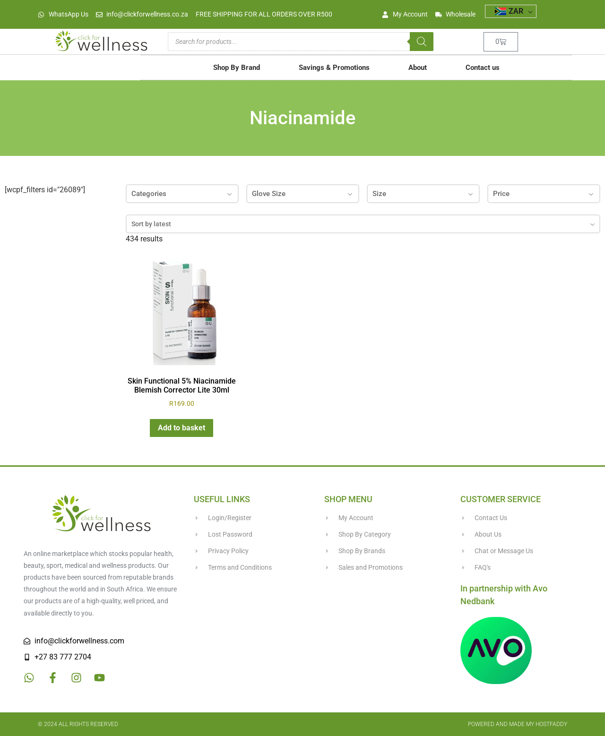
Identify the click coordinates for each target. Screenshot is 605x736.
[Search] (421, 41)
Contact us (483, 67)
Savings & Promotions (334, 67)
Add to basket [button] (181, 427)
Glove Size (303, 193)
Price (544, 193)
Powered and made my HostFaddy (517, 724)
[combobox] (363, 223)
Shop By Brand (236, 67)
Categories (182, 193)
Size (423, 193)
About (417, 67)
